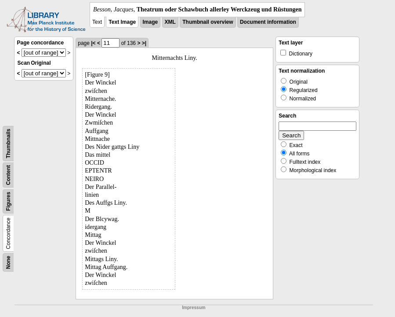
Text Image (122, 22)
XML (170, 22)
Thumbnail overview (207, 22)
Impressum (193, 307)
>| (144, 43)
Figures (8, 201)
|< (93, 43)
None (8, 262)
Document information (268, 22)
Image (150, 22)
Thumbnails (8, 143)
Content (8, 175)
